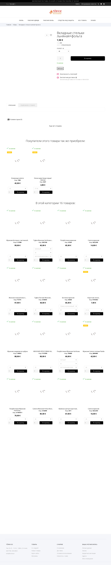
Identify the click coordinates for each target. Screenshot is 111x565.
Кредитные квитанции (89, 553)
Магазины (35, 556)
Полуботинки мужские (68, 240)
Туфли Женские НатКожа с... (42, 240)
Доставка (60, 551)
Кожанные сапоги (17, 178)
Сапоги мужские (93, 240)
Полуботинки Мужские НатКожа (68, 351)
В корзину (87, 58)
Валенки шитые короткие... (68, 409)
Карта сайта (35, 553)
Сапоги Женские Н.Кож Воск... (43, 409)
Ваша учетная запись (89, 544)
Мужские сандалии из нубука (17, 351)
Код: (58, 43)
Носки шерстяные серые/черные (43, 179)
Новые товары (36, 551)
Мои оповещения (87, 559)
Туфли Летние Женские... (42, 298)
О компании (60, 548)
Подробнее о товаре (28, 105)
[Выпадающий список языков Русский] (13, 4)
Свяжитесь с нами (62, 556)
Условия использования (64, 553)
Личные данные (87, 548)
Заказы (84, 551)
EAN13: (59, 45)
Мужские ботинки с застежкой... (17, 240)
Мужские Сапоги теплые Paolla (93, 351)
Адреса (84, 556)
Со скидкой (35, 548)
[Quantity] (10, 192)
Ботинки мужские (68, 298)
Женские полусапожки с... (17, 298)
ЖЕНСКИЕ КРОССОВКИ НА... (42, 351)
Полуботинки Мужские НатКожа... (17, 409)
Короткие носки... (94, 298)
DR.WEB (93, 20)
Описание (11, 105)
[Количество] (60, 58)
